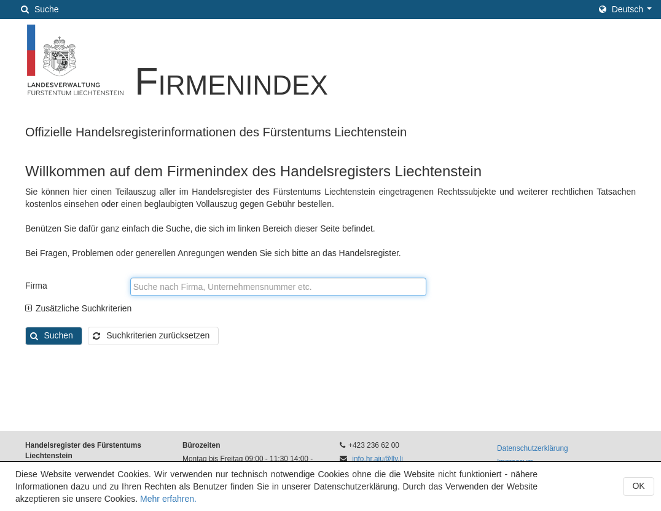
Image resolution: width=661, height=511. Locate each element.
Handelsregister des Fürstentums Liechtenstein (83, 450)
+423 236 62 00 (373, 445)
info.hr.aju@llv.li (377, 458)
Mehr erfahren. (168, 499)
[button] (625, 9)
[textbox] (278, 287)
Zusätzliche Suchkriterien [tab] (78, 308)
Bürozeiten (201, 445)
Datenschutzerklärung (532, 448)
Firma (36, 286)
